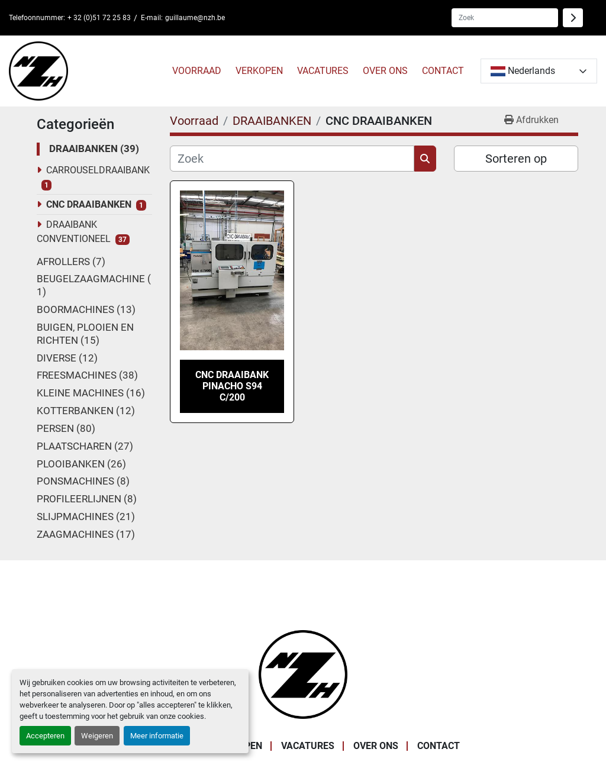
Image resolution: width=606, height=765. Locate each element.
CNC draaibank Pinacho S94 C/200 (232, 386)
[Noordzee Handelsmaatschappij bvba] (303, 673)
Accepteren (45, 735)
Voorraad (196, 70)
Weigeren (97, 735)
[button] (196, 71)
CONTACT (443, 70)
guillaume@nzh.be (195, 18)
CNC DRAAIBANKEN (88, 204)
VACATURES (323, 70)
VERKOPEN (259, 70)
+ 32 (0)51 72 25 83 (99, 18)
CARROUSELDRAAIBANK (98, 170)
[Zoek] (292, 159)
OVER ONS (385, 70)
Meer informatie (156, 735)
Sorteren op (516, 158)
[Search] (505, 17)
